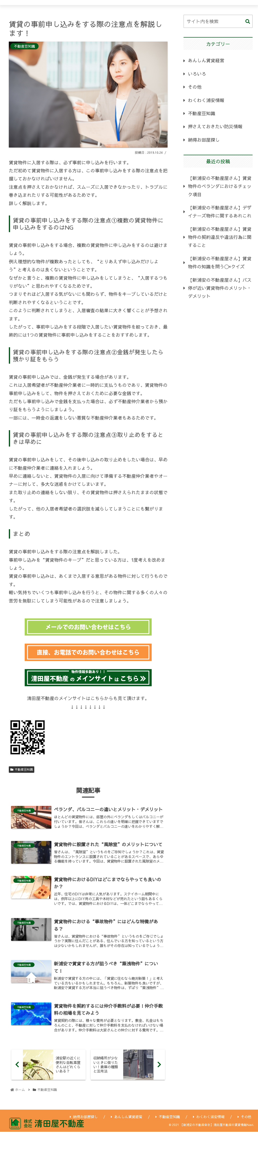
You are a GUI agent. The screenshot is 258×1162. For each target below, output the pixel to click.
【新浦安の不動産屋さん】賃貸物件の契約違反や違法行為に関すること (219, 237)
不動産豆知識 (21, 769)
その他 (195, 87)
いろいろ (197, 74)
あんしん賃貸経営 (206, 60)
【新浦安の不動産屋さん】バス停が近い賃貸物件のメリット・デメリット (219, 288)
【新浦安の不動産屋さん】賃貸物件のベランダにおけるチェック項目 (219, 186)
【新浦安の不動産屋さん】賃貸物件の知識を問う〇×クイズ (219, 262)
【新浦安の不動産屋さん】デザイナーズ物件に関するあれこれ (219, 211)
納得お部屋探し (204, 140)
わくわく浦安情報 (206, 100)
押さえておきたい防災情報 (215, 126)
